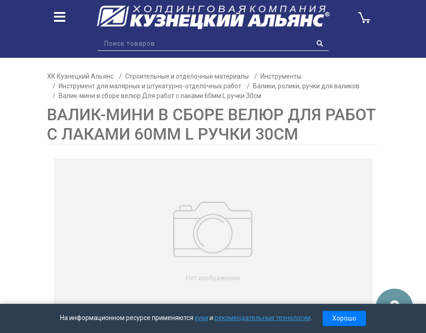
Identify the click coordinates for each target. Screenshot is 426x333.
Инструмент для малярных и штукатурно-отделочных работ (150, 86)
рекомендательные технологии (263, 317)
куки (201, 317)
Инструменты (280, 76)
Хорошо (344, 318)
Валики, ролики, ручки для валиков (306, 86)
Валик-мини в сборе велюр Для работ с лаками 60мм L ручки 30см (160, 95)
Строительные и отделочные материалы (187, 76)
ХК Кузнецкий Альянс (80, 76)
